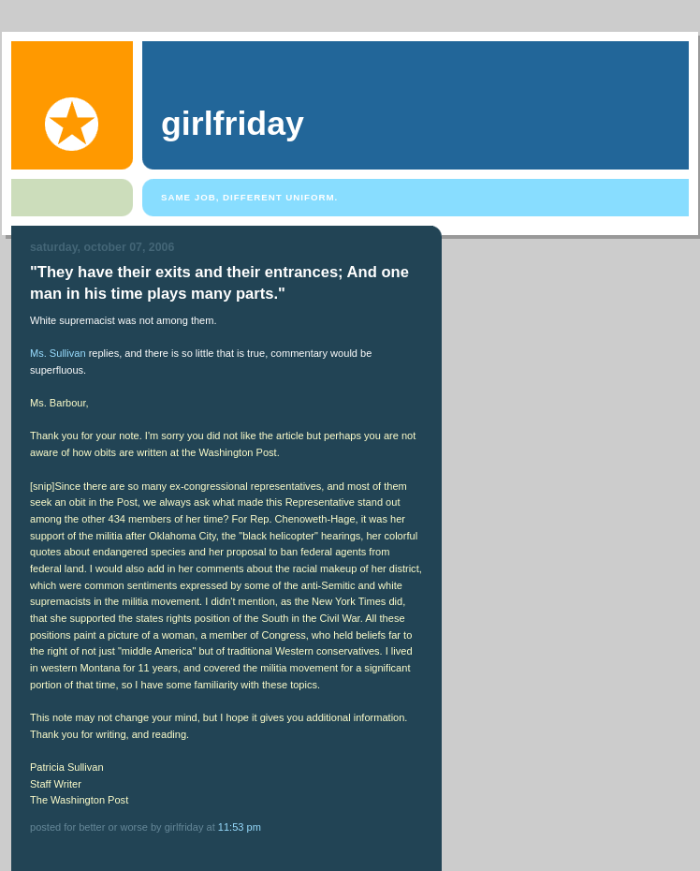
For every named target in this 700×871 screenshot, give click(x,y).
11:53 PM (239, 827)
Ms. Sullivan (58, 353)
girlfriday (232, 123)
